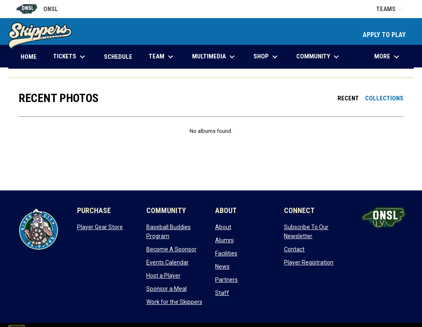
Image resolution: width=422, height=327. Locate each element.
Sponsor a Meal (166, 288)
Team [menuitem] (162, 57)
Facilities (226, 253)
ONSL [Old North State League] (37, 9)
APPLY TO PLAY (384, 35)
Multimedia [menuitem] (214, 57)
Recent (348, 98)
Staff (222, 293)
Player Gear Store (100, 227)
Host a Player (163, 275)
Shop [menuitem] (266, 57)
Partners (226, 279)
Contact (294, 249)
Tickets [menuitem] (70, 57)
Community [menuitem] (318, 57)
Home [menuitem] (29, 56)
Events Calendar (167, 262)
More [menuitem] (387, 57)
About (223, 227)
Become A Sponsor (171, 249)
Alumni (224, 240)
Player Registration (308, 262)
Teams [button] (391, 9)
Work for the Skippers (174, 302)
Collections (384, 98)
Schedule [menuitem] (118, 56)
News (222, 266)
